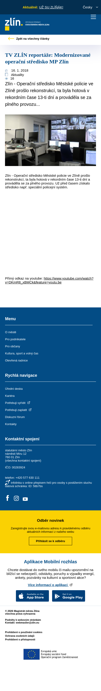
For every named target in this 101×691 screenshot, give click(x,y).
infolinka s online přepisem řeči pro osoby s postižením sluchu (51, 482)
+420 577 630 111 (27, 477)
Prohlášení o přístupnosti (20, 639)
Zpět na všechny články (29, 38)
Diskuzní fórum (15, 417)
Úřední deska (14, 388)
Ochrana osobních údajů (19, 635)
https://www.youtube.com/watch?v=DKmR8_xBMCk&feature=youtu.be (49, 280)
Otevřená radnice (16, 360)
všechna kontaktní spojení (23, 460)
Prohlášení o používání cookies (23, 632)
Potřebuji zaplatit (18, 410)
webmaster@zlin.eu (27, 622)
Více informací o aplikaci (50, 585)
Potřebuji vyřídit (18, 403)
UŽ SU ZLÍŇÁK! (51, 7)
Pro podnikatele (15, 339)
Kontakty (11, 424)
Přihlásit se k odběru (50, 541)
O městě (10, 332)
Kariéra (10, 395)
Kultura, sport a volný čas (21, 353)
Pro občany (12, 346)
